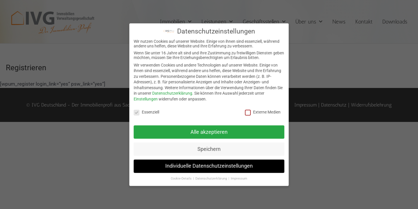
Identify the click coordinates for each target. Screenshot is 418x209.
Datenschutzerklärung (173, 93)
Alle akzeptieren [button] (209, 131)
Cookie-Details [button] (182, 175)
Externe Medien (261, 111)
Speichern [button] (209, 147)
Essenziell (149, 111)
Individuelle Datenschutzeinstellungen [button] (209, 163)
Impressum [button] (238, 175)
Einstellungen (148, 99)
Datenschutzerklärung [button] (211, 175)
